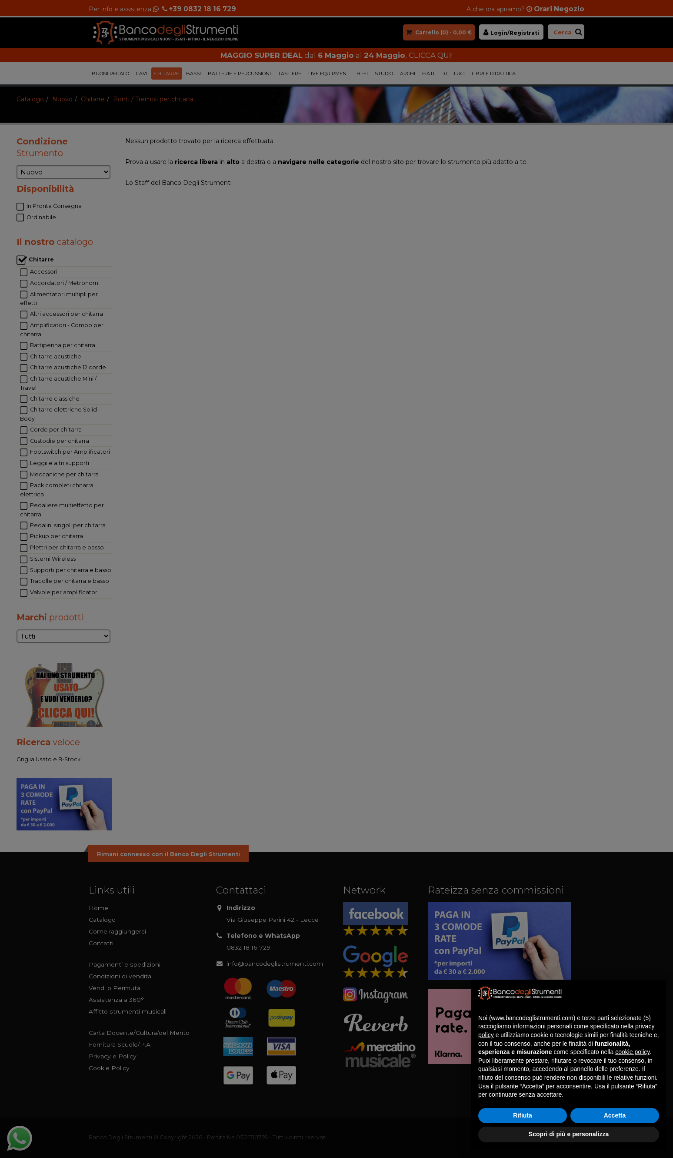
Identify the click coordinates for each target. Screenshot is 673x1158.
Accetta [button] (615, 1115)
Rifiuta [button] (522, 1115)
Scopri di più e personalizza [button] (569, 1134)
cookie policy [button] (632, 1051)
